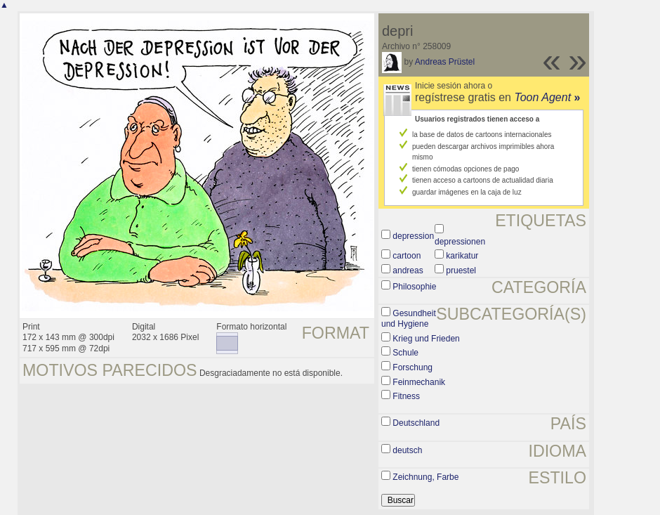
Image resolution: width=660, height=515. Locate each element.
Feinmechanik (418, 382)
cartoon (406, 256)
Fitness (406, 396)
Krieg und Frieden (425, 339)
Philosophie (414, 287)
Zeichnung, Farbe (425, 477)
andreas (407, 270)
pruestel (461, 270)
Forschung (412, 367)
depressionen (460, 242)
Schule (405, 353)
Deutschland (416, 423)
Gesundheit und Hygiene (408, 319)
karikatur (462, 256)
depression (413, 236)
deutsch (407, 450)
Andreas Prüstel (445, 62)
